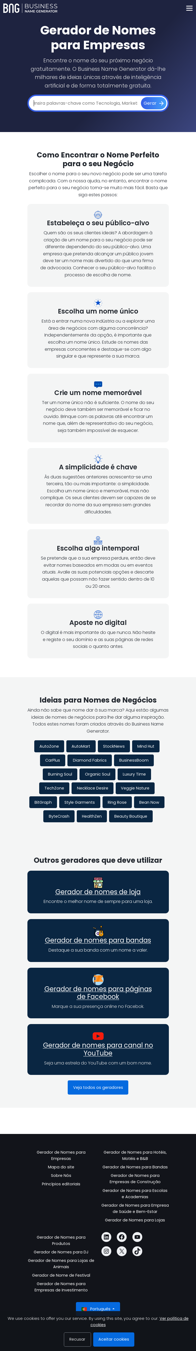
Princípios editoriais (61, 1184)
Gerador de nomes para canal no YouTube (98, 1049)
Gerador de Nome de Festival (61, 1275)
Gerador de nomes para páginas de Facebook (98, 992)
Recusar (77, 1339)
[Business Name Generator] (30, 8)
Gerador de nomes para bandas (98, 940)
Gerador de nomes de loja (98, 891)
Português (96, 1309)
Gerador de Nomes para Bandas (135, 1167)
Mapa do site (61, 1167)
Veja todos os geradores (98, 1087)
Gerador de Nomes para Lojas (135, 1220)
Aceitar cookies (113, 1339)
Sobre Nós (61, 1175)
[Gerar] (153, 103)
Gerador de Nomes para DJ (61, 1252)
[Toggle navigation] (189, 8)
